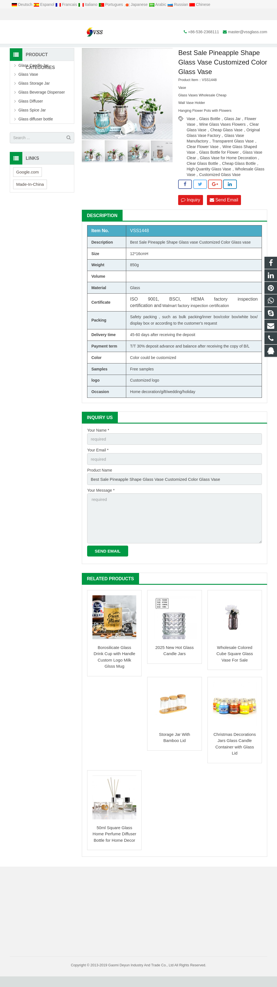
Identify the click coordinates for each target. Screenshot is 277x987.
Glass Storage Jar (34, 99)
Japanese (136, 4)
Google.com (27, 188)
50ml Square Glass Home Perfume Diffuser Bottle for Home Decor (114, 844)
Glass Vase (119, 50)
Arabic (158, 4)
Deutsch (22, 4)
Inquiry (190, 216)
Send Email (224, 216)
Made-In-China (30, 200)
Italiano (88, 4)
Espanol (44, 4)
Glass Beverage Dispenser (41, 108)
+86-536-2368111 (29, 14)
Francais (66, 4)
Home (78, 50)
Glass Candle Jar (33, 82)
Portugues (111, 4)
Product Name (99, 484)
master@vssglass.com (73, 14)
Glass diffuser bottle (35, 135)
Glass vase (188, 258)
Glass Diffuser (30, 117)
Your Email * (98, 465)
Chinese (199, 4)
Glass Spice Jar (32, 126)
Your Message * (100, 504)
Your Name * (98, 446)
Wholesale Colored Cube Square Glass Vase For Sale (234, 664)
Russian (178, 4)
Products (97, 50)
